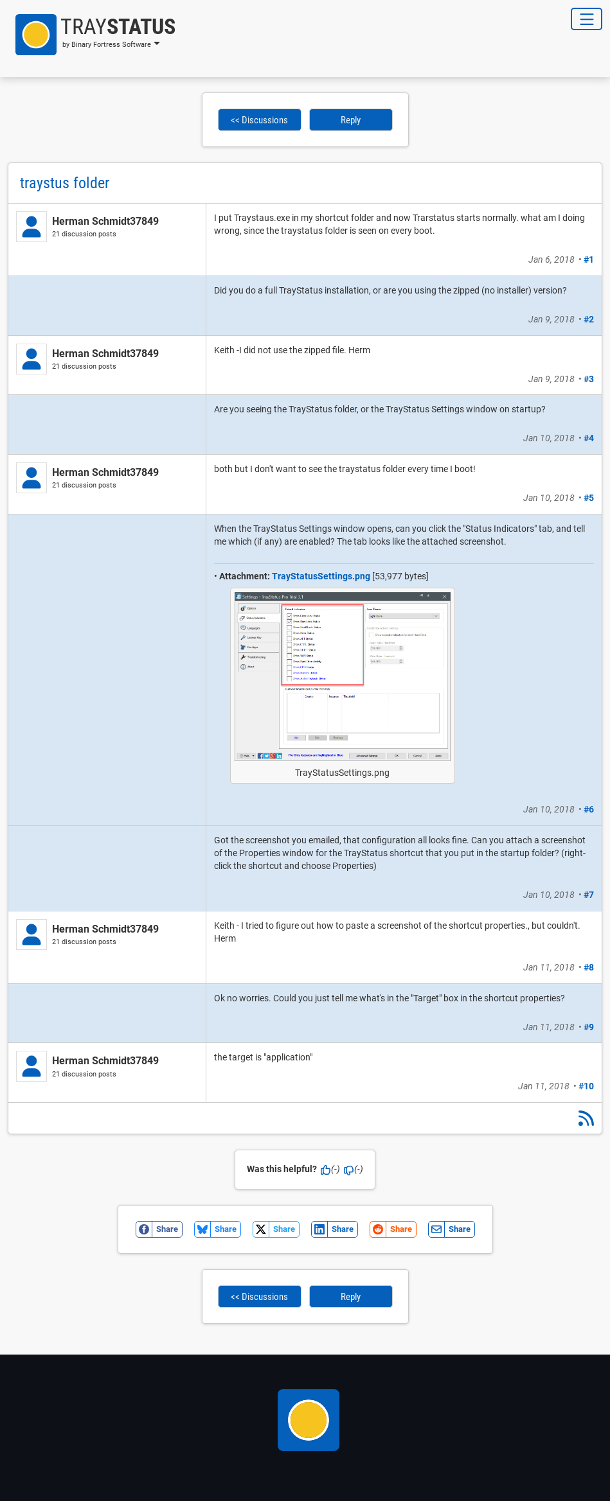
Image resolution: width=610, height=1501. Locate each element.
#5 (589, 498)
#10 (586, 1086)
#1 (589, 259)
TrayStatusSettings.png (321, 576)
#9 (589, 1027)
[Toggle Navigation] (586, 19)
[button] (91, 35)
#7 (589, 895)
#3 (589, 379)
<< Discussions (259, 120)
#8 (589, 967)
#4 (589, 438)
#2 (589, 319)
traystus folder (64, 183)
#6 (589, 809)
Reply (351, 120)
